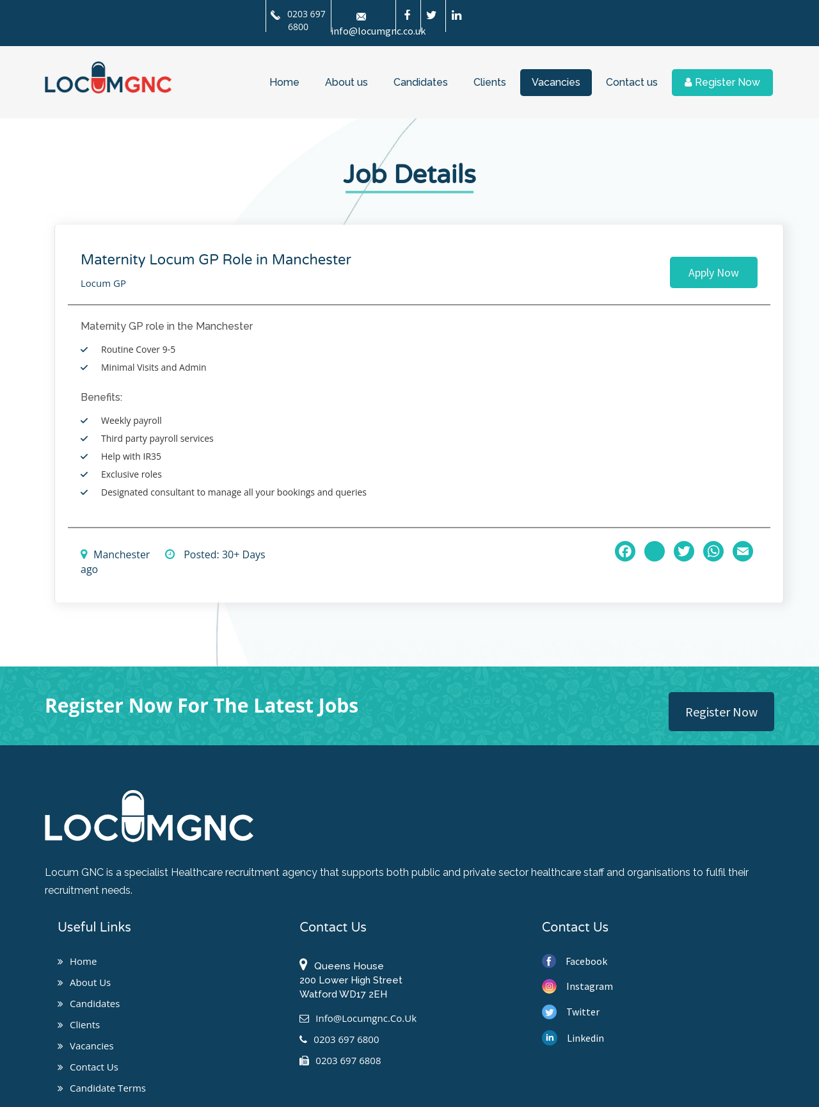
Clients (489, 82)
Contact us (632, 82)
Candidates (421, 82)
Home (284, 82)
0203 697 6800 (298, 20)
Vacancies (556, 82)
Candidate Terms (102, 1087)
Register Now (722, 82)
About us (346, 82)
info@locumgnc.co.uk (358, 1018)
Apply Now (713, 272)
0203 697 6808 (340, 1060)
